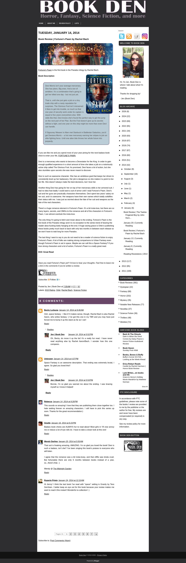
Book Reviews (126, 283)
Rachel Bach (67, 290)
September (129, 174)
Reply (46, 324)
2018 (124, 145)
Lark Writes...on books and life (133, 374)
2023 (124, 121)
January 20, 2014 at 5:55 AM (70, 441)
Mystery (123, 300)
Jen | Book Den (57, 334)
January (128, 208)
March (127, 198)
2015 (124, 160)
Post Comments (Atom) (60, 541)
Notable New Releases (130, 305)
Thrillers (123, 318)
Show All (145, 387)
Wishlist (123, 322)
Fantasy (123, 291)
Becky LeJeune (51, 310)
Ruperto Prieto (51, 480)
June (126, 189)
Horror (123, 296)
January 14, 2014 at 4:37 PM (66, 359)
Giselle (47, 423)
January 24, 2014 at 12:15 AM (71, 480)
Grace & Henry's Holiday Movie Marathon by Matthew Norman (134, 379)
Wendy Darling (51, 441)
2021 (124, 131)
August (127, 179)
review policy (132, 424)
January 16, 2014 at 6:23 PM (63, 423)
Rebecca (48, 402)
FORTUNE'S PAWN (66, 156)
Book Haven (128, 348)
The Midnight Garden (62, 469)
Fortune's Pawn (45, 70)
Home (41, 23)
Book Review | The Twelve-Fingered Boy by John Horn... (135, 215)
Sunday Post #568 (130, 350)
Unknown (48, 359)
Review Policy (65, 23)
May (126, 193)
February (128, 203)
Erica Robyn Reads (132, 364)
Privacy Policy (102, 555)
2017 (124, 150)
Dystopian (124, 287)
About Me (51, 23)
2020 (124, 136)
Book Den (82, 555)
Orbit (58, 290)
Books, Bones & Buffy (133, 355)
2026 (124, 111)
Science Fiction (80, 290)
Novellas (124, 309)
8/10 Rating (50, 290)
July (126, 184)
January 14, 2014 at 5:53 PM (80, 380)
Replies (50, 330)
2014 (124, 165)
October (128, 169)
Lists (77, 23)
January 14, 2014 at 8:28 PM (65, 402)
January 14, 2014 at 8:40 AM (71, 310)
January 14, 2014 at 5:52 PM (80, 334)
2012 (124, 266)
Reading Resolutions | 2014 (135, 254)
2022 (124, 126)
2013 (124, 261)
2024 (124, 116)
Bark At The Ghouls (132, 334)
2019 (124, 141)
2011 (124, 271)
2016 (124, 155)
